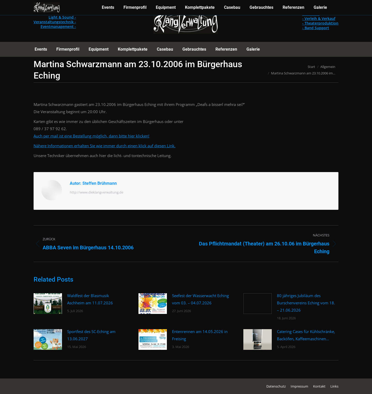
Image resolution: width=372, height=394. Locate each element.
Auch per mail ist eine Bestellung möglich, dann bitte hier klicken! (91, 135)
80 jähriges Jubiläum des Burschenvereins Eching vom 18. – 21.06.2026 (306, 303)
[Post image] (48, 303)
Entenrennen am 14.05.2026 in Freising (200, 335)
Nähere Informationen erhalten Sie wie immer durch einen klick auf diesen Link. (104, 145)
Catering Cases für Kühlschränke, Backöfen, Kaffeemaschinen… (306, 335)
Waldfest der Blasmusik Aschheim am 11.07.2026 (90, 299)
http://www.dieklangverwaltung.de (96, 192)
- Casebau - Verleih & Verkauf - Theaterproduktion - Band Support (320, 20)
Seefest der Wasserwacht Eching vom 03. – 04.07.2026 (200, 299)
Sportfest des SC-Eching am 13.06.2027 (91, 335)
